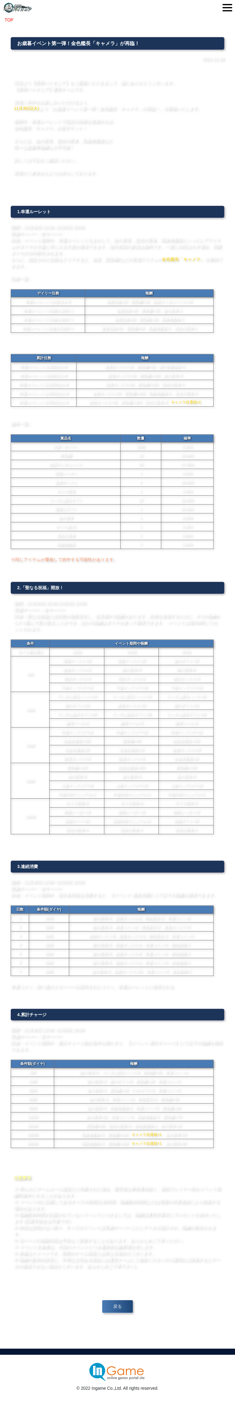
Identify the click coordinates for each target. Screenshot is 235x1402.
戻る (117, 1306)
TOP (9, 19)
